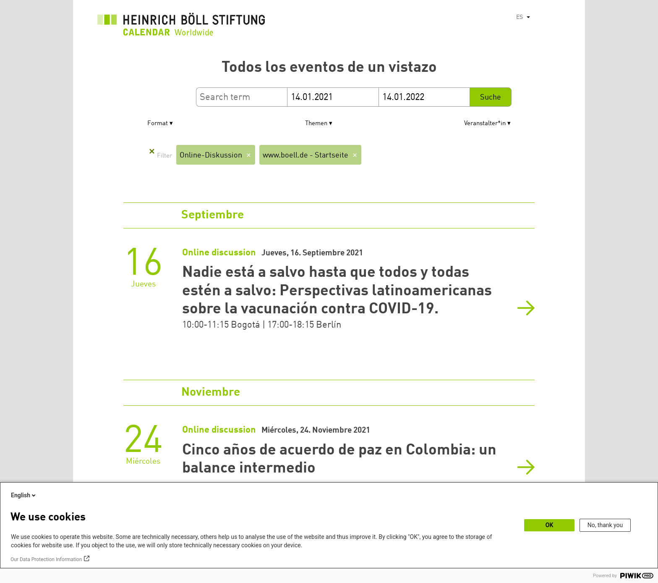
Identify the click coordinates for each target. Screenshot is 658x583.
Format (157, 124)
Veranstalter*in (485, 124)
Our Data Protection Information (46, 559)
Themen (316, 124)
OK (550, 525)
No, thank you (605, 525)
